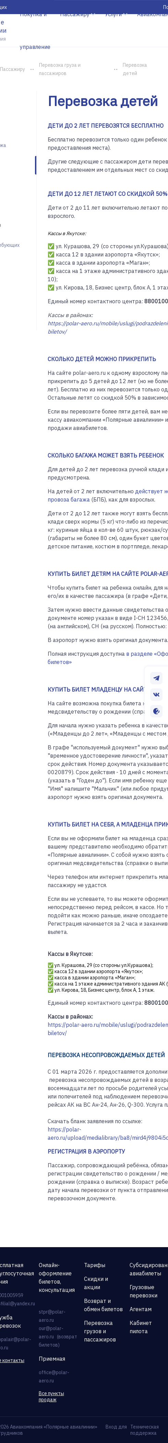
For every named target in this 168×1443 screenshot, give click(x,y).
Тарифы (94, 1265)
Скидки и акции (96, 1283)
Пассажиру (12, 69)
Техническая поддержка (144, 1430)
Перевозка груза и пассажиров (60, 69)
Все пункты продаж (51, 1396)
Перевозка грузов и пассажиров (100, 1331)
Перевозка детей (135, 69)
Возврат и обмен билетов (103, 1305)
